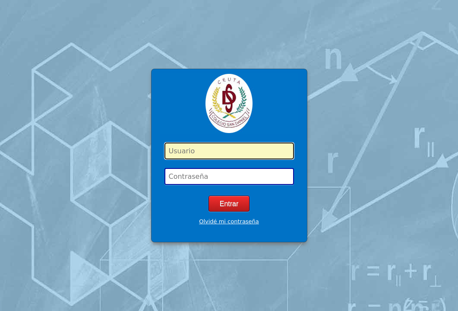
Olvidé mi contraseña (229, 221)
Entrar (229, 203)
